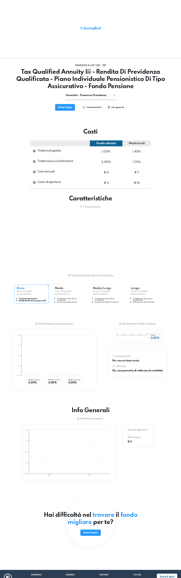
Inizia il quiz (65, 107)
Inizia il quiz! (90, 532)
